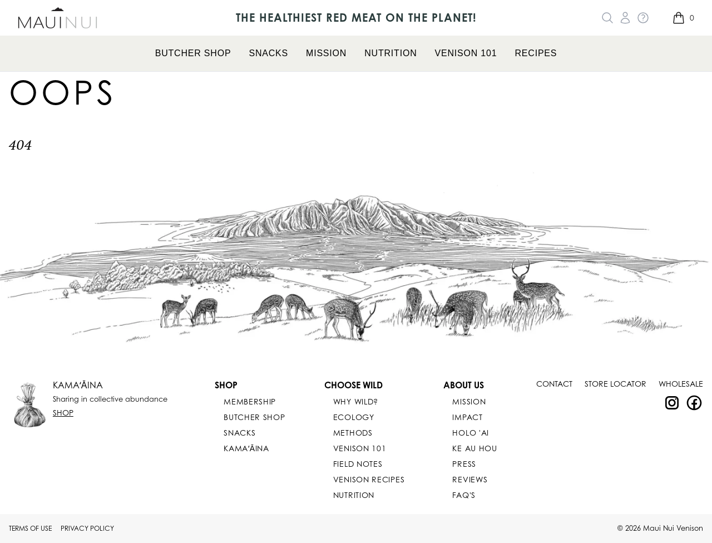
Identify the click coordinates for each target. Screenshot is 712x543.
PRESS (464, 463)
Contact (554, 383)
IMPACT (467, 417)
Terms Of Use (30, 528)
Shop (63, 412)
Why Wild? (355, 401)
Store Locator (615, 383)
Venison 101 (466, 53)
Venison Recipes (369, 479)
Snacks (268, 53)
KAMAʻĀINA (78, 385)
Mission (326, 53)
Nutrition (390, 53)
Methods (353, 432)
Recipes (536, 53)
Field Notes (358, 463)
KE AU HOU (474, 448)
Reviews (469, 479)
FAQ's (464, 495)
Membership (250, 401)
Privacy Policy (87, 528)
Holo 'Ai (470, 432)
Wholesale (681, 383)
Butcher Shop (193, 53)
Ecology (353, 417)
